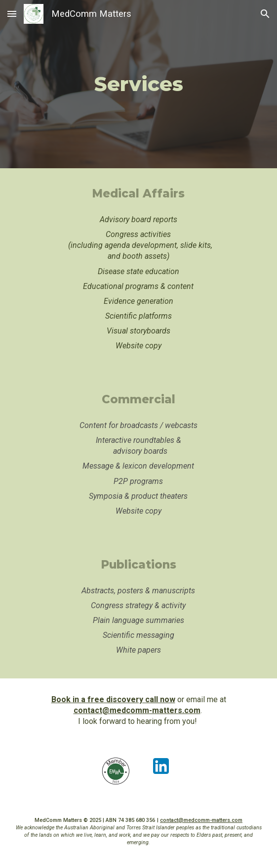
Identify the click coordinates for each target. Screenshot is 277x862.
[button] (12, 13)
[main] (138, 83)
